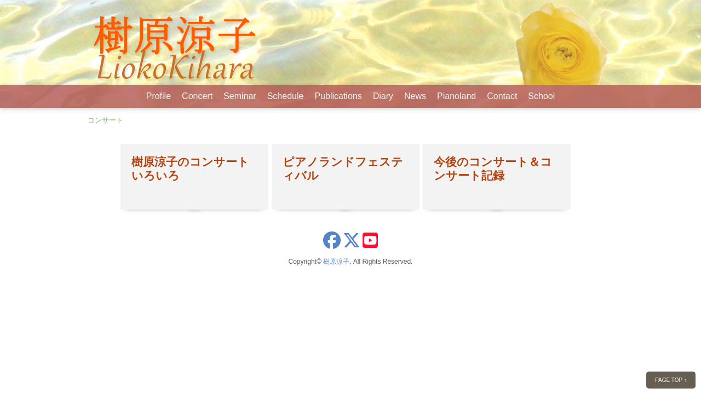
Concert (197, 96)
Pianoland (456, 96)
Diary (383, 96)
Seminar (239, 96)
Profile (158, 96)
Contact (502, 96)
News (415, 96)
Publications (337, 96)
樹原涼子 (336, 261)
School (541, 96)
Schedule (285, 96)
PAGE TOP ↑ (671, 380)
